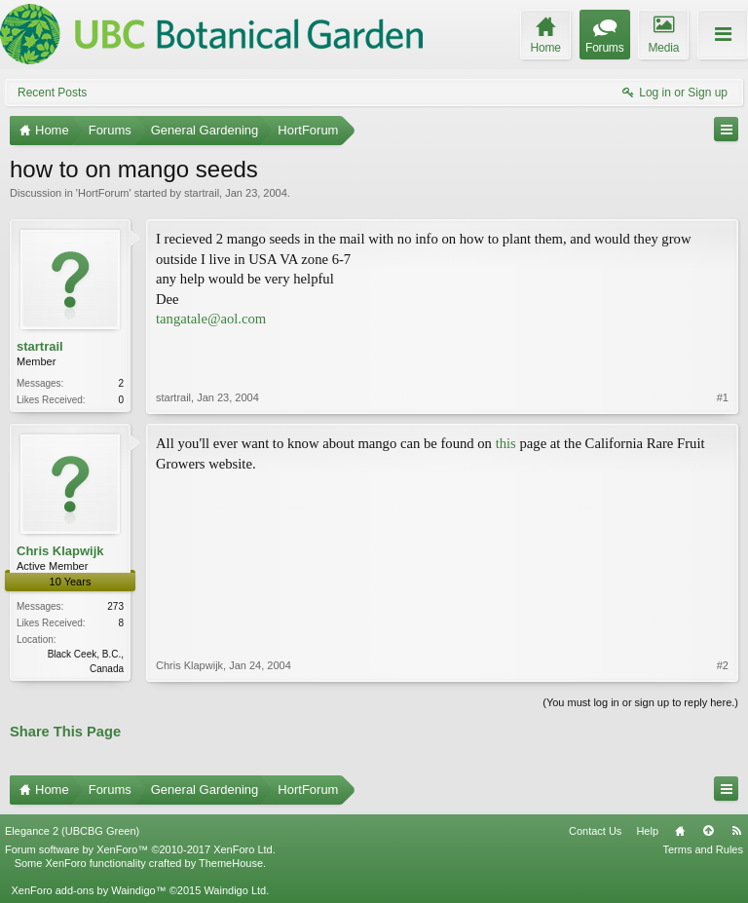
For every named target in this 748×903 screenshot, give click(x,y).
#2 (723, 665)
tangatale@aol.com (211, 318)
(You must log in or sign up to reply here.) (640, 702)
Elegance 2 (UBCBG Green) (72, 831)
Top (708, 831)
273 (115, 606)
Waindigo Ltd (235, 890)
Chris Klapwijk (60, 551)
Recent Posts (52, 92)
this (506, 443)
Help (647, 831)
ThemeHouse (231, 863)
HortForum (104, 193)
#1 (723, 397)
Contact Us (595, 831)
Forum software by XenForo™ (140, 849)
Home (680, 831)
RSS (736, 831)
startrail (201, 193)
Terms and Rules (702, 849)
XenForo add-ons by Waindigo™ (88, 890)
